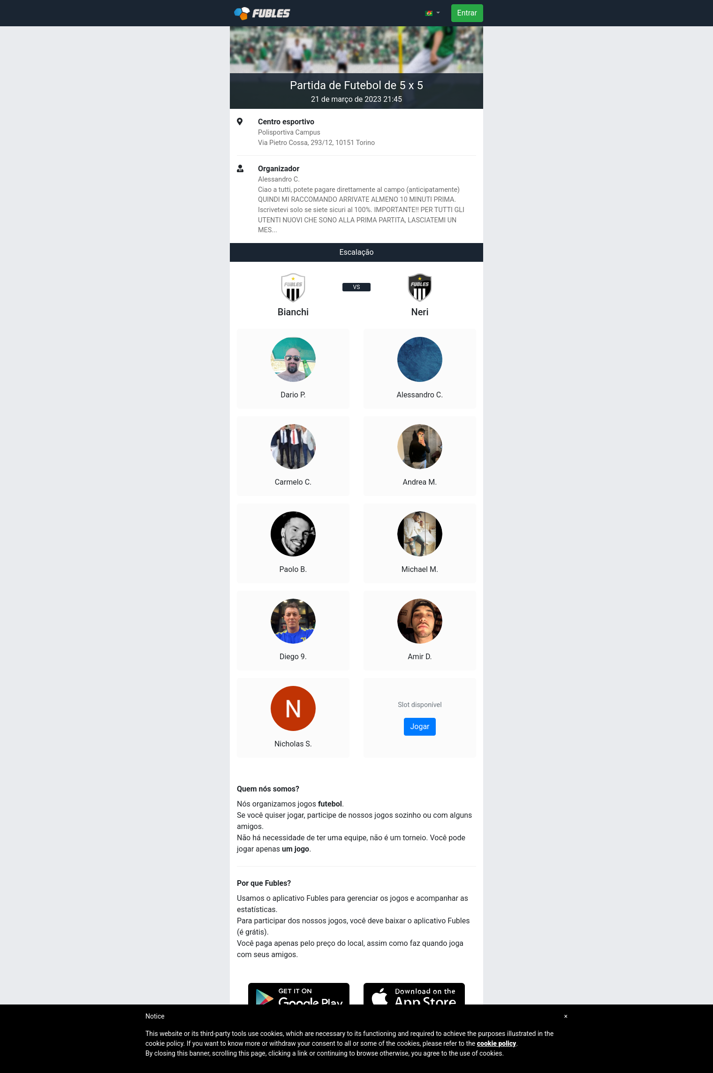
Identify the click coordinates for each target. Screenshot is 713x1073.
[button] (432, 13)
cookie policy (496, 1043)
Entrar (467, 12)
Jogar (419, 726)
